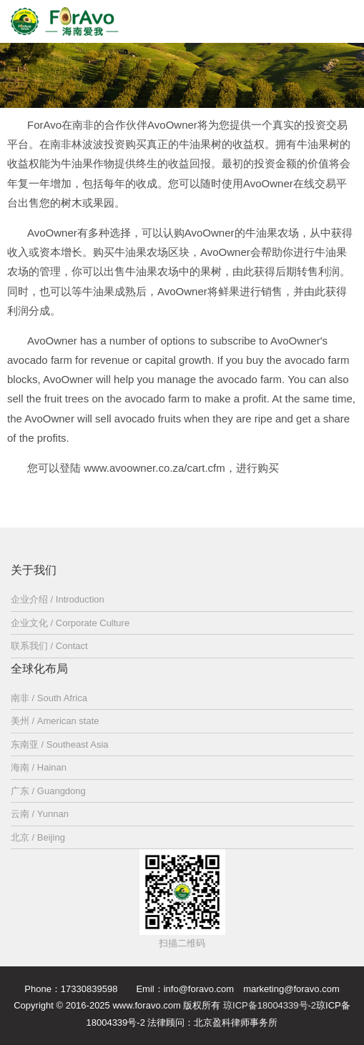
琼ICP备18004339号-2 (269, 1005)
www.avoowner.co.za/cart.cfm (154, 468)
